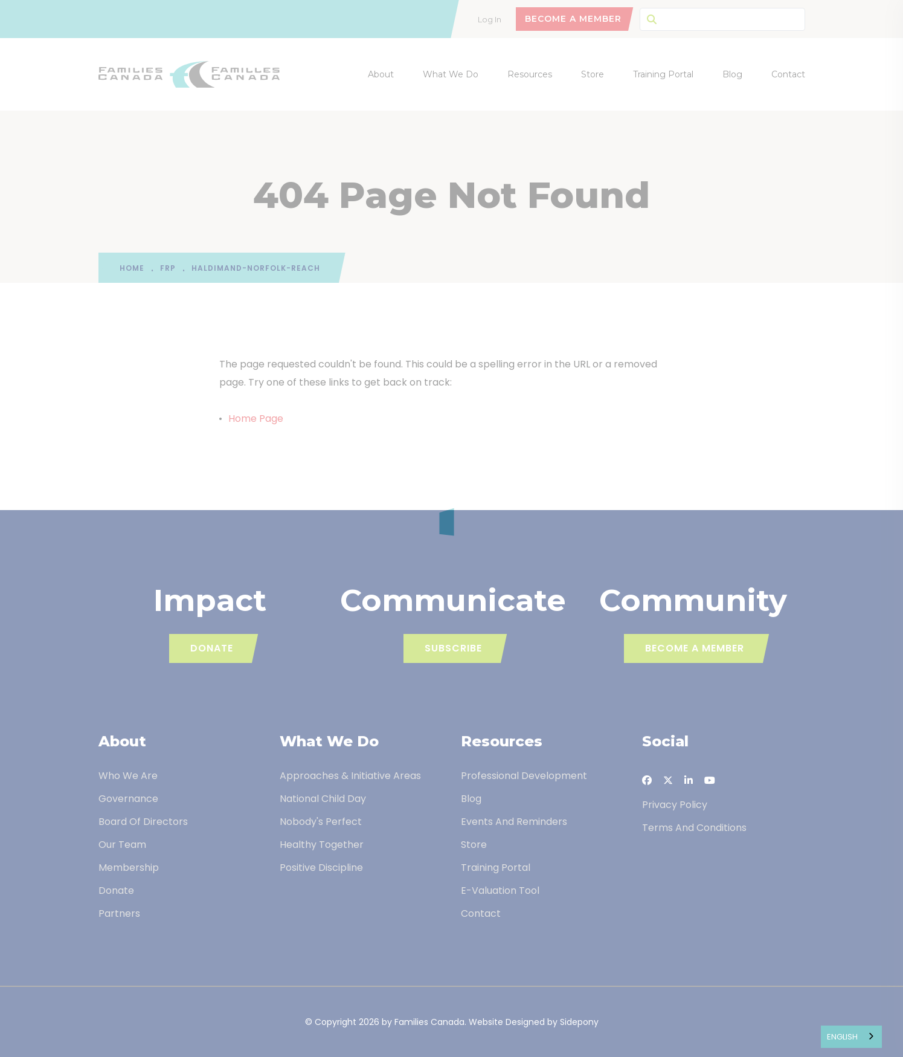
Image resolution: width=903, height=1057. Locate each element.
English (842, 1036)
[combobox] (851, 1037)
